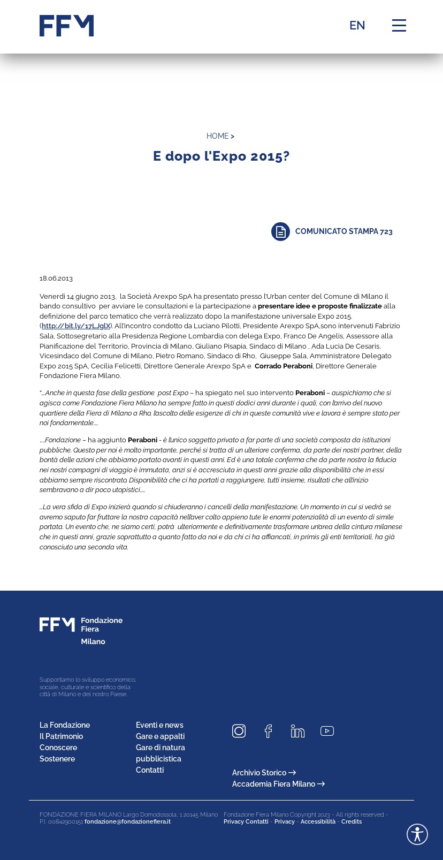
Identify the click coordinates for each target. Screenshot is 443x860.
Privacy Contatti (246, 821)
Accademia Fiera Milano (278, 784)
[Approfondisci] (337, 231)
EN (357, 25)
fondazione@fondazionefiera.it (128, 821)
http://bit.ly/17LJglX (76, 325)
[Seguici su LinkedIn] (301, 731)
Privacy (284, 821)
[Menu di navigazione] (399, 26)
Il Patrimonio (61, 736)
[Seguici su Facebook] (272, 731)
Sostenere (57, 759)
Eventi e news (160, 725)
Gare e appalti (160, 736)
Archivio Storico (264, 772)
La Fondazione (65, 725)
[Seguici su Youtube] (331, 731)
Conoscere (58, 747)
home (218, 136)
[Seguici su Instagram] (243, 731)
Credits (351, 821)
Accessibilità (318, 821)
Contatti (150, 770)
